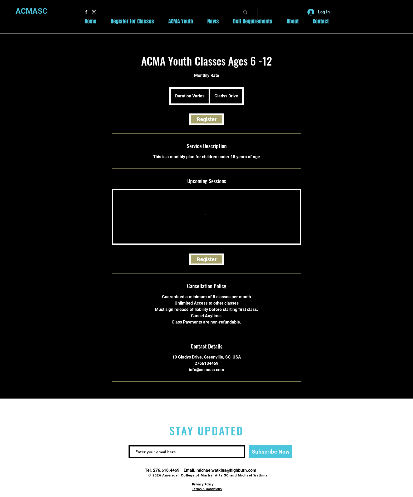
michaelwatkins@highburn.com (226, 470)
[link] (206, 119)
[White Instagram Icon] (94, 12)
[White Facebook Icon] (86, 12)
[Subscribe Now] (270, 451)
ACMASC (31, 11)
